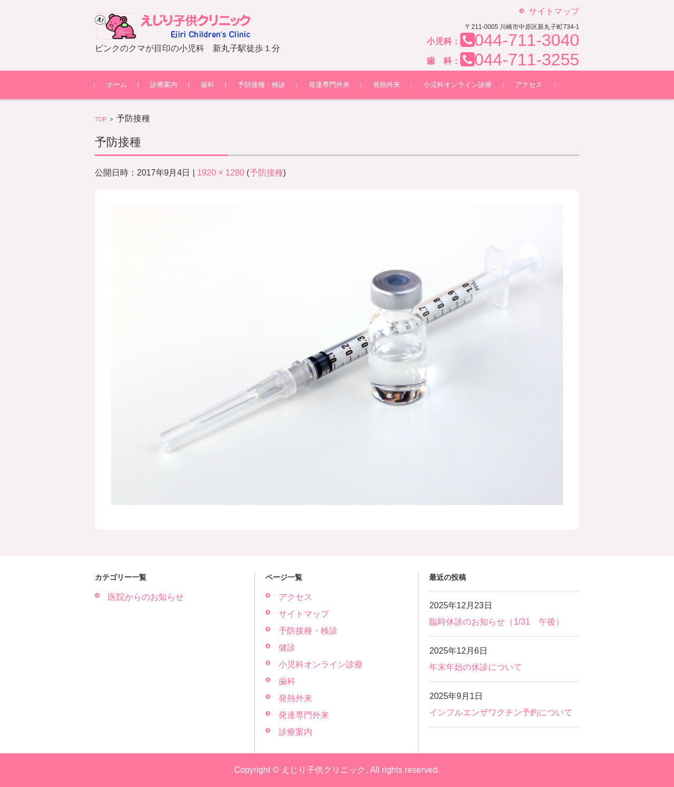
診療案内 (163, 85)
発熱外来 (386, 85)
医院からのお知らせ (146, 596)
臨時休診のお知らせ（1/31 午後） (496, 621)
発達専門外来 (329, 85)
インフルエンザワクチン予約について (500, 712)
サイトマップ (304, 613)
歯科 (207, 85)
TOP (100, 119)
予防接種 (266, 172)
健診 (287, 647)
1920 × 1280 (220, 172)
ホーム (116, 85)
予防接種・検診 (261, 85)
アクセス (528, 85)
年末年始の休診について (475, 667)
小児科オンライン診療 (457, 85)
